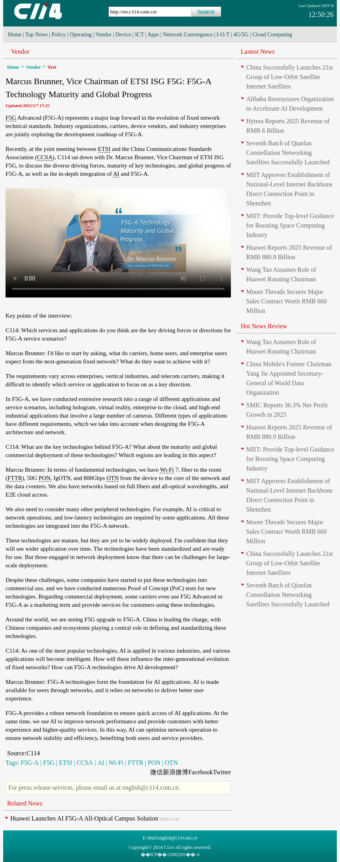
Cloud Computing (272, 35)
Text (51, 67)
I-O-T (223, 35)
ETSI (104, 149)
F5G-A (29, 762)
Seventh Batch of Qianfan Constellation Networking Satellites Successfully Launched (288, 153)
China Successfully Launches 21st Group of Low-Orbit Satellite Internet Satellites (289, 77)
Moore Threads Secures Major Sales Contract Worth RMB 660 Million (286, 301)
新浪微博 (175, 772)
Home (14, 35)
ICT (139, 35)
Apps (153, 35)
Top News (36, 35)
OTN (112, 478)
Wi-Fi (167, 470)
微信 (156, 772)
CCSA (45, 157)
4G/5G (240, 35)
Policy (59, 35)
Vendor (103, 35)
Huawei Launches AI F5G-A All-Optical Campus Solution (84, 818)
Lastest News (258, 51)
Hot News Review (264, 326)
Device (123, 35)
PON (45, 478)
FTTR (15, 478)
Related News (24, 803)
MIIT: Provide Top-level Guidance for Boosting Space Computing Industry (290, 225)
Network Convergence (188, 35)
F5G (11, 118)
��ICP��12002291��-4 (170, 854)
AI (116, 174)
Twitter (222, 772)
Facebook (200, 772)
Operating (81, 35)
